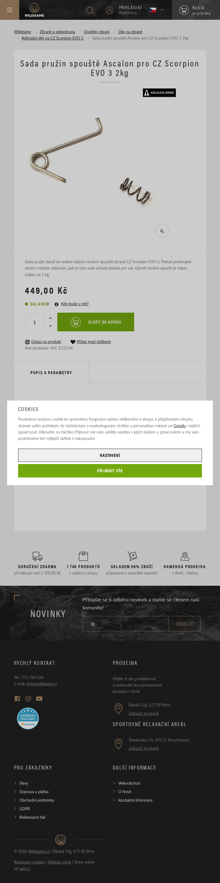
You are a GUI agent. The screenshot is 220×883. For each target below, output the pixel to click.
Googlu (180, 425)
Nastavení (110, 455)
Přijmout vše (110, 470)
